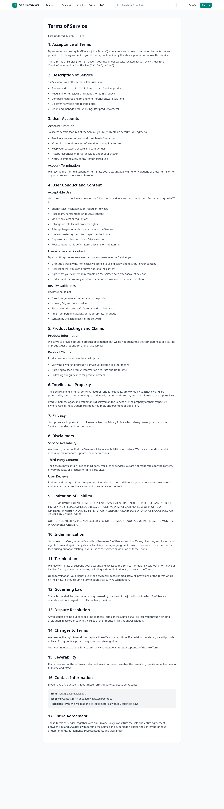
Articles (81, 5)
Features (52, 5)
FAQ (102, 5)
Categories (67, 5)
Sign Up (206, 5)
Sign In (192, 5)
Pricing (92, 5)
